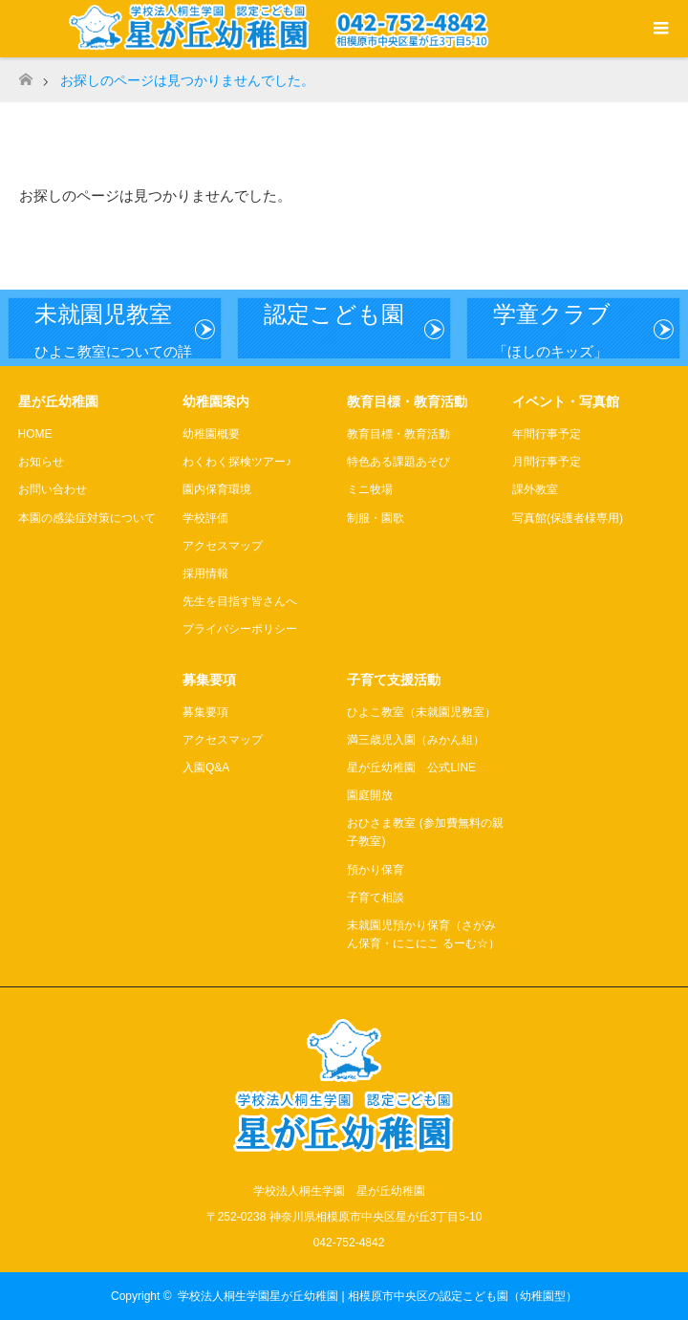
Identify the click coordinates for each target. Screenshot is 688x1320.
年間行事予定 (546, 434)
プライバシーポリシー (240, 629)
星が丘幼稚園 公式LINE (411, 767)
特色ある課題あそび (398, 461)
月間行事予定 (546, 461)
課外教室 (535, 489)
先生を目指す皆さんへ (240, 601)
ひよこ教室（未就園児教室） (421, 712)
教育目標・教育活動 (398, 434)
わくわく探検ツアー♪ (237, 461)
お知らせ (41, 461)
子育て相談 (375, 897)
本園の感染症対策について (87, 518)
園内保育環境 (217, 489)
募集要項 (205, 712)
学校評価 (205, 518)
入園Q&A (206, 767)
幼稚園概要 (211, 434)
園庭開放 (370, 795)
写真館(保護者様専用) (567, 518)
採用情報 (205, 573)
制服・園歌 (375, 518)
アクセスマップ (223, 545)
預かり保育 (375, 869)
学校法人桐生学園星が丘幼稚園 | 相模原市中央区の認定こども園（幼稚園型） (377, 1296)
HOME (35, 434)
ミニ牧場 (370, 489)
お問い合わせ (52, 489)
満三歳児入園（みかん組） (415, 740)
